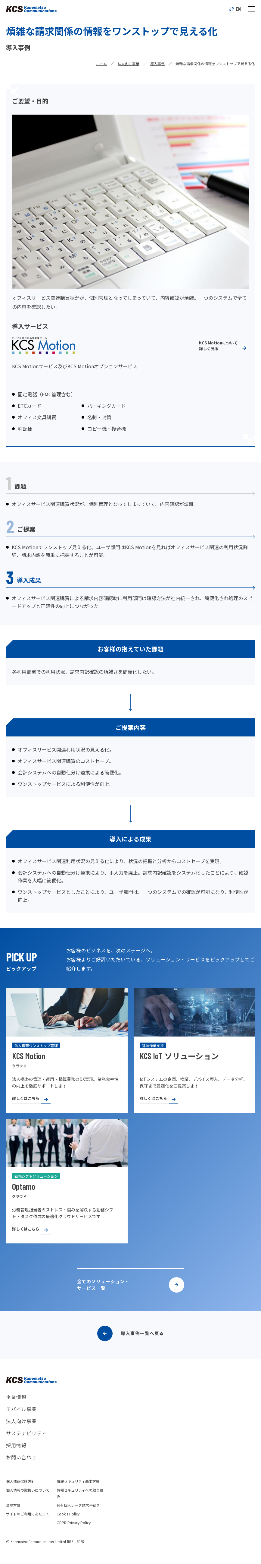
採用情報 (16, 1456)
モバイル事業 (21, 1419)
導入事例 (157, 63)
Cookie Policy (68, 1524)
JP (231, 9)
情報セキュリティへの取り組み (80, 1504)
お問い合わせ (21, 1468)
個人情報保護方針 (20, 1492)
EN (238, 9)
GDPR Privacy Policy (74, 1533)
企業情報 (16, 1407)
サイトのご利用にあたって (27, 1524)
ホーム (101, 63)
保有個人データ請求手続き (78, 1515)
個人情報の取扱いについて (27, 1500)
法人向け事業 (128, 63)
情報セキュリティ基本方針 (78, 1492)
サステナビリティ (26, 1444)
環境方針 (13, 1515)
